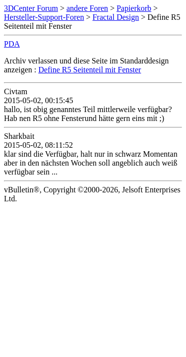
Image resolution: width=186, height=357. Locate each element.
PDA (12, 44)
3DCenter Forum (31, 8)
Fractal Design (115, 17)
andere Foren (87, 8)
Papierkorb (134, 8)
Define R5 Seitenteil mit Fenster (89, 69)
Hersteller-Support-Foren (44, 17)
